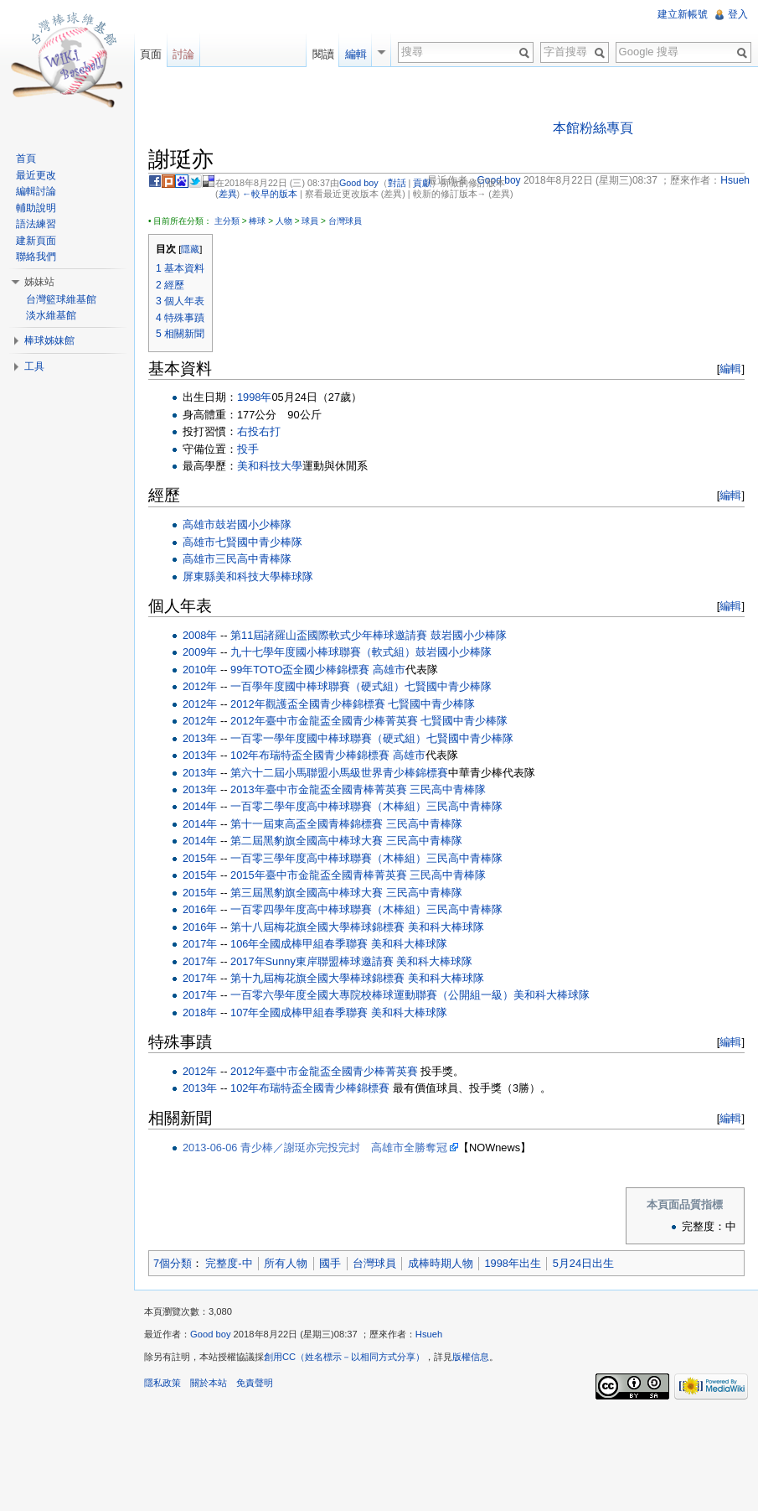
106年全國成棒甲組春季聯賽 (299, 943)
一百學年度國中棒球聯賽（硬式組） (317, 686)
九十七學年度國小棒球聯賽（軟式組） (322, 652)
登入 (738, 14)
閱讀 (323, 54)
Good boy (359, 183)
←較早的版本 (269, 194)
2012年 (200, 686)
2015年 (200, 858)
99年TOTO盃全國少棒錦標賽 (299, 669)
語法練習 (36, 224)
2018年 (200, 1012)
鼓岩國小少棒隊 (253, 524)
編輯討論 (36, 191)
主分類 (227, 221)
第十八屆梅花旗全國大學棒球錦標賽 (317, 927)
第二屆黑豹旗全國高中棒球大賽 (306, 840)
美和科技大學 (269, 466)
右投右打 (259, 431)
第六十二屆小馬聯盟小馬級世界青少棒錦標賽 (339, 772)
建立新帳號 (682, 14)
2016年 (200, 909)
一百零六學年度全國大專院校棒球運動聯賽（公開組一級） (371, 995)
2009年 (200, 652)
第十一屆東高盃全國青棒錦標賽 (306, 824)
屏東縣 (199, 576)
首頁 (26, 158)
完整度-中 (228, 1263)
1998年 (254, 397)
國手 (330, 1263)
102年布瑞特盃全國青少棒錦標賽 (309, 755)
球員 (310, 221)
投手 (248, 449)
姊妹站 (39, 282)
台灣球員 (345, 221)
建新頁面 (36, 241)
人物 (284, 221)
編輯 (730, 368)
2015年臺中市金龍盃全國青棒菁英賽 (318, 875)
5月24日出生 (583, 1263)
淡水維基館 (51, 315)
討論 (183, 54)
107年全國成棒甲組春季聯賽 (299, 1012)
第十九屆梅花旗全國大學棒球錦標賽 (317, 978)
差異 (228, 194)
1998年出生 (512, 1263)
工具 (34, 366)
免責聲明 (254, 1383)
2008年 (200, 635)
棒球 (257, 221)
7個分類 (172, 1263)
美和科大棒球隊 (446, 927)
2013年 (200, 738)
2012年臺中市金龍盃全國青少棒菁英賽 (323, 720)
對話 (397, 183)
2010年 (200, 669)
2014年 (200, 806)
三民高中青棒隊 (253, 559)
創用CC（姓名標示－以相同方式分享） (344, 1357)
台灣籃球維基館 (61, 299)
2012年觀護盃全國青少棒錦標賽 (307, 704)
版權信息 (470, 1357)
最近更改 (36, 175)
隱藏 (190, 249)
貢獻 (422, 183)
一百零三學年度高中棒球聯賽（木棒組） (328, 858)
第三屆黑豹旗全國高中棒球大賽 (306, 892)
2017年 (200, 943)
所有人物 (285, 1263)
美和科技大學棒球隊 (264, 576)
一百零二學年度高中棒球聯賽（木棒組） (328, 806)
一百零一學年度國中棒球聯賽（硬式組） (328, 738)
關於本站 (208, 1383)
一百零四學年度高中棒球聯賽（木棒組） (328, 909)
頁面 (151, 54)
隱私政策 (162, 1383)
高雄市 (199, 524)
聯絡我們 (36, 256)
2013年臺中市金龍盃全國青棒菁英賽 (318, 789)
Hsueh (428, 1334)
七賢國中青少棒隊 (258, 542)
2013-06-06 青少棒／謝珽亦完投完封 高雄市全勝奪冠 (315, 1147)
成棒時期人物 (440, 1263)
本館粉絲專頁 (593, 128)
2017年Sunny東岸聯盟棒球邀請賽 (312, 961)
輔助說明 (36, 208)
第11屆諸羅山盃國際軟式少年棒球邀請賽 (328, 635)
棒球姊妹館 (49, 340)
